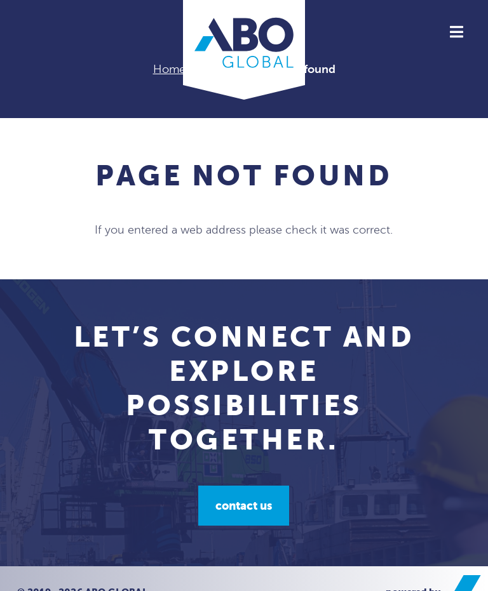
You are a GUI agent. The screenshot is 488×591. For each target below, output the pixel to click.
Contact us (243, 505)
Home (169, 69)
